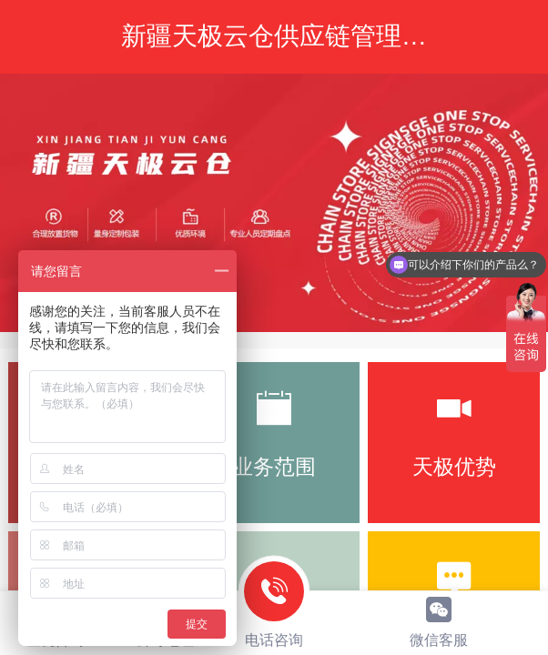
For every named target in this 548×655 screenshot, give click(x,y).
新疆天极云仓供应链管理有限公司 (312, 35)
